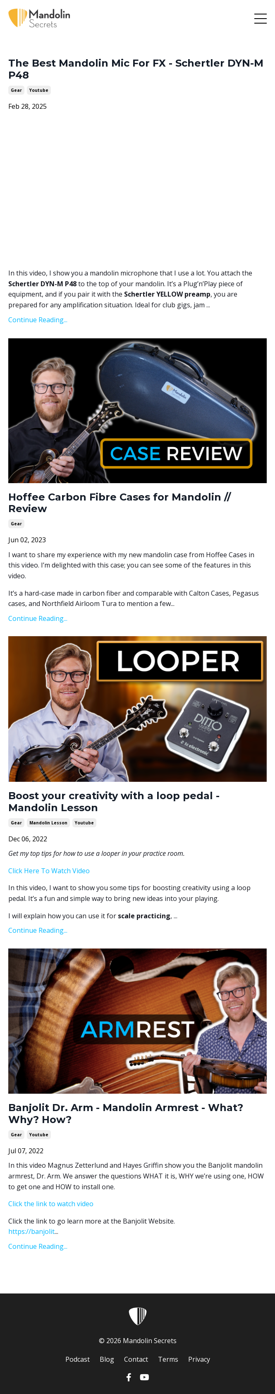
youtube (38, 90)
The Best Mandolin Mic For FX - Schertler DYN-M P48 (135, 69)
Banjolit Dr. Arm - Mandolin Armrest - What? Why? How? (125, 1114)
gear (16, 90)
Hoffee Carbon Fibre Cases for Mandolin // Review (119, 503)
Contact (136, 1359)
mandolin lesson (48, 823)
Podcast (77, 1359)
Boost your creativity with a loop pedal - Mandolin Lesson (114, 802)
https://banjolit (31, 1231)
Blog (107, 1359)
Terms (168, 1359)
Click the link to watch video (50, 1203)
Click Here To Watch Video (49, 870)
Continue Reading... (37, 319)
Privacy (199, 1359)
